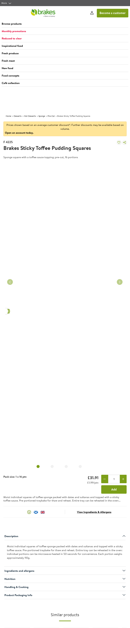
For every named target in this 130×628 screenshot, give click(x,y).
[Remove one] (104, 479)
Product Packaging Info (65, 595)
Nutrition (65, 579)
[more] (6, 3)
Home (8, 116)
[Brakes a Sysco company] (43, 13)
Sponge (41, 116)
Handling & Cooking (65, 587)
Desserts (17, 116)
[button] (65, 24)
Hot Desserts (30, 116)
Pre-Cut (51, 116)
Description (65, 536)
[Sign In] (92, 13)
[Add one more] (123, 479)
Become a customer (113, 13)
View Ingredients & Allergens (94, 512)
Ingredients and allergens (65, 571)
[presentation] (65, 553)
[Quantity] (114, 479)
